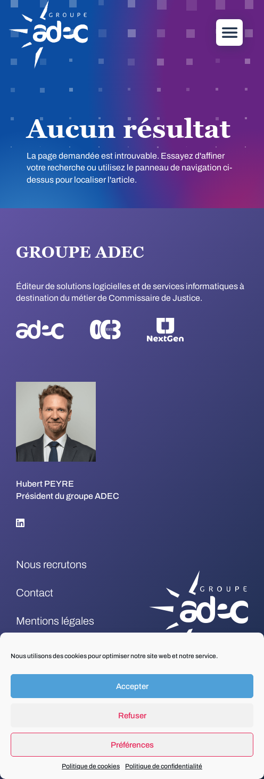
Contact (34, 592)
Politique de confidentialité (163, 766)
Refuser (132, 715)
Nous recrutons (51, 564)
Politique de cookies (91, 766)
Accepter (132, 686)
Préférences (132, 745)
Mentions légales (55, 621)
